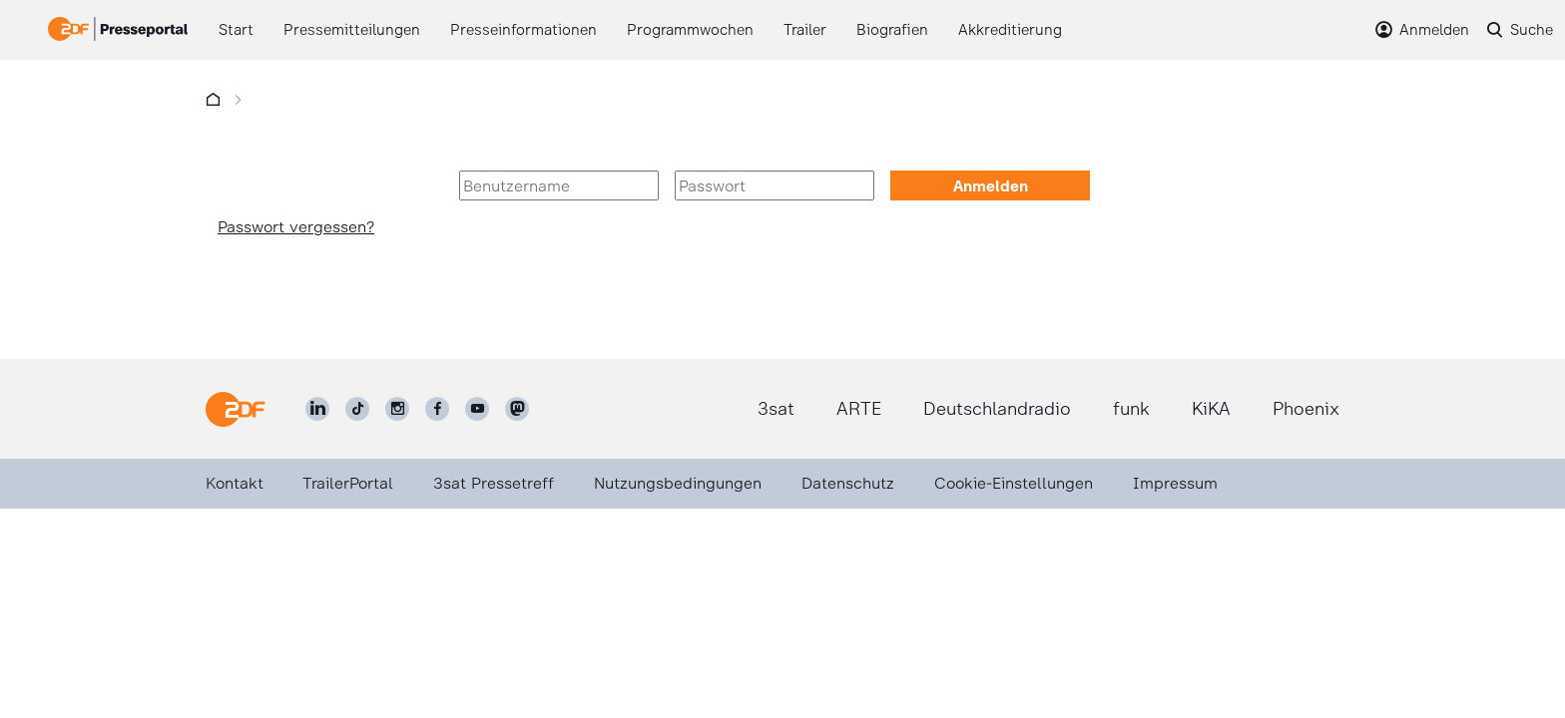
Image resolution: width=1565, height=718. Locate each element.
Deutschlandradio (997, 409)
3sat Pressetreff (493, 483)
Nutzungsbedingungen (678, 483)
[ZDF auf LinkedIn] (317, 409)
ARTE (858, 409)
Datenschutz (847, 483)
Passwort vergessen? (296, 226)
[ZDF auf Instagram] (397, 409)
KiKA (1211, 409)
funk (1131, 409)
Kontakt (234, 483)
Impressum (1175, 483)
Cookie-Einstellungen (1013, 483)
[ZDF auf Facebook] (437, 409)
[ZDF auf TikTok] (357, 409)
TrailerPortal (347, 483)
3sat (776, 409)
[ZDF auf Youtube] (477, 409)
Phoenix (1306, 409)
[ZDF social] (517, 409)
